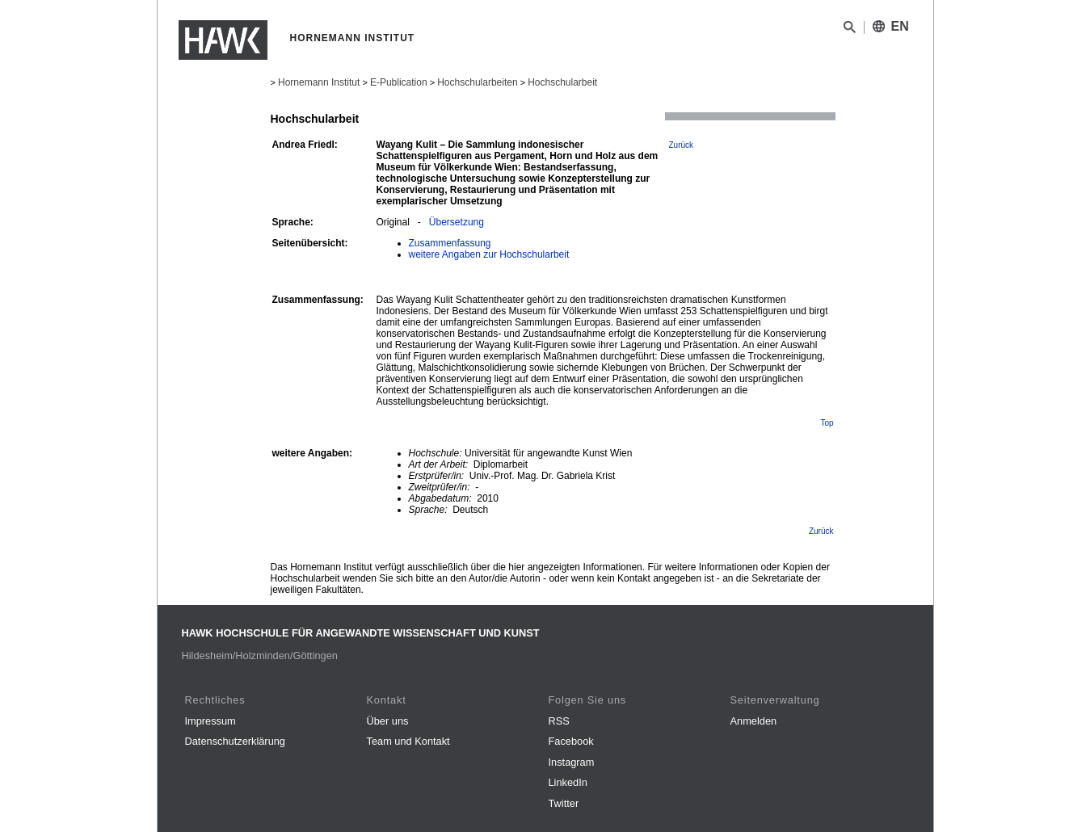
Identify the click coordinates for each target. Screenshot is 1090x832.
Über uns (388, 721)
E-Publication (398, 82)
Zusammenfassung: (318, 299)
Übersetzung (456, 222)
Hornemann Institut (319, 82)
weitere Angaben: (312, 453)
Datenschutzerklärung (235, 741)
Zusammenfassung (450, 243)
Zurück (681, 145)
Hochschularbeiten (477, 82)
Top (826, 422)
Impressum (210, 721)
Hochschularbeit (562, 82)
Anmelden (753, 721)
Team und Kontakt (408, 741)
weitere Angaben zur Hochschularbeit (489, 254)
